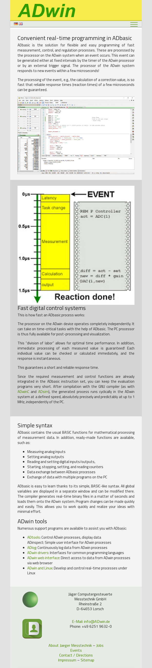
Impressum (67, 660)
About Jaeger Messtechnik (70, 645)
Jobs (100, 645)
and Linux (39, 568)
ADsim (43, 391)
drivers (37, 552)
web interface (43, 558)
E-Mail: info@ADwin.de (91, 621)
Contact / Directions (76, 655)
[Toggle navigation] (134, 24)
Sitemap (87, 660)
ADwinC (23, 391)
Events (76, 650)
